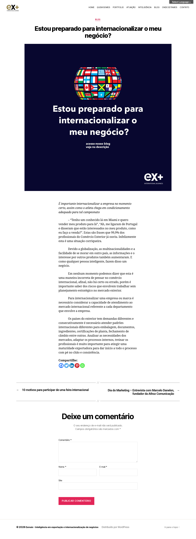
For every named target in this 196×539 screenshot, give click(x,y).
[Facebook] (61, 369)
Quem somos (103, 9)
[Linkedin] (71, 369)
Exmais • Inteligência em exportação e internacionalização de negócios (63, 531)
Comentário (65, 444)
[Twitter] (66, 369)
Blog (156, 9)
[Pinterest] (77, 369)
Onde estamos (169, 9)
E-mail (103, 471)
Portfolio (118, 9)
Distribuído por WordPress (118, 531)
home (91, 9)
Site (60, 484)
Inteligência (144, 9)
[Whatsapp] (82, 369)
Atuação (131, 9)
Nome (62, 471)
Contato (184, 9)
